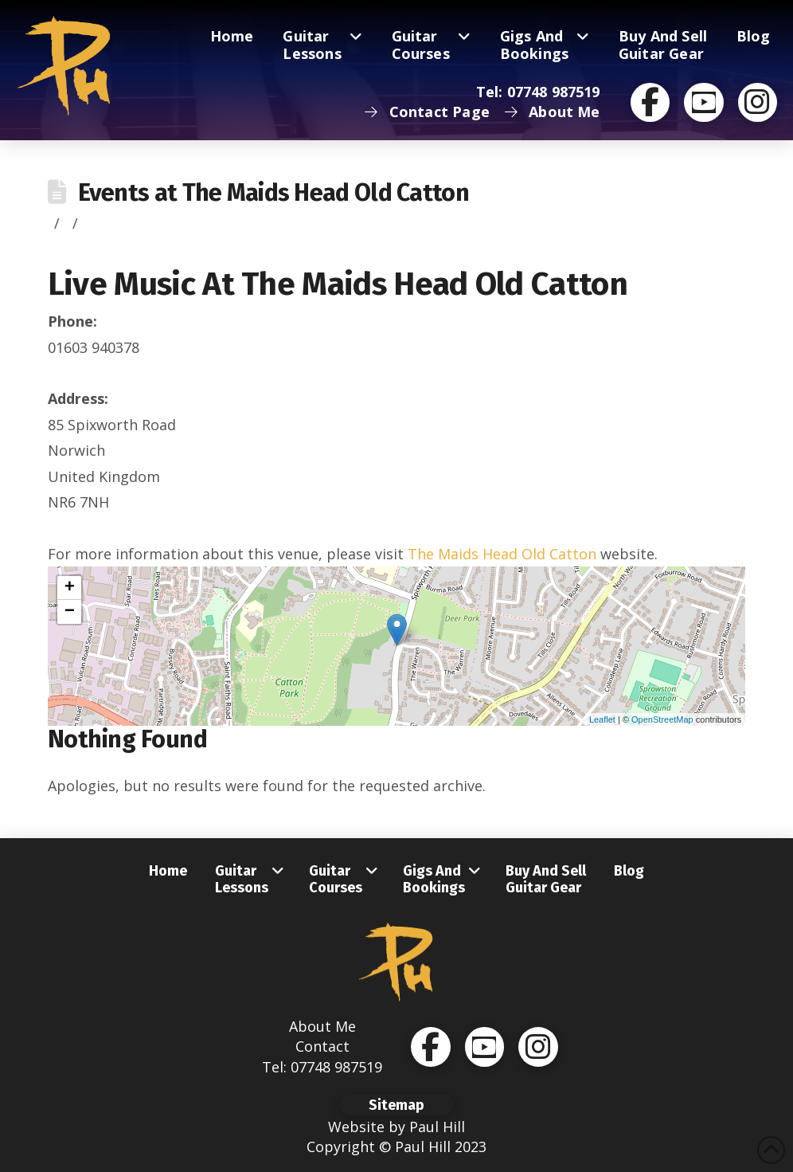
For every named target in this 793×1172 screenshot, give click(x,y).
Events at (273, 192)
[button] (396, 1104)
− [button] (69, 612)
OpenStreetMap (662, 719)
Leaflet (602, 719)
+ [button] (69, 588)
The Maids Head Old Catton (502, 553)
